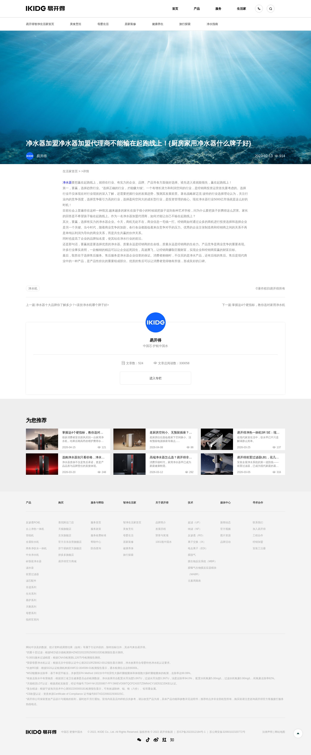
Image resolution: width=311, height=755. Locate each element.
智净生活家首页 (132, 522)
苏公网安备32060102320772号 (227, 731)
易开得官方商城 (67, 561)
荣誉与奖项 (162, 535)
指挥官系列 (32, 619)
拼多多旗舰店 (66, 554)
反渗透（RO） (196, 535)
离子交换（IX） (197, 541)
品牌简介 (161, 522)
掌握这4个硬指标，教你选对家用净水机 (258, 305)
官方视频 (225, 528)
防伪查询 (96, 548)
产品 (197, 8)
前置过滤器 (32, 574)
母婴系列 (31, 613)
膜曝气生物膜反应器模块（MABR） (202, 571)
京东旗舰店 (64, 535)
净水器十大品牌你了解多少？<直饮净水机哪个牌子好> (72, 305)
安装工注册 (259, 548)
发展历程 (161, 528)
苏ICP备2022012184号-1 (191, 731)
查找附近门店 (66, 522)
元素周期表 (194, 580)
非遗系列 (31, 587)
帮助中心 (96, 541)
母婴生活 (103, 24)
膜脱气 (192, 554)
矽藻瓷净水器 (33, 561)
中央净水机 (32, 554)
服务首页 (96, 522)
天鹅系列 (31, 606)
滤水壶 (30, 567)
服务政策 (96, 528)
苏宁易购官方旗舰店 (70, 548)
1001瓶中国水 (164, 541)
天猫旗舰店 (64, 528)
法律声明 (267, 731)
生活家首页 (70, 171)
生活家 (241, 8)
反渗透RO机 (33, 522)
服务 (218, 8)
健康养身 (128, 548)
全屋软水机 (32, 541)
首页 (175, 8)
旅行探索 (184, 24)
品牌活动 (225, 541)
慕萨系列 (31, 600)
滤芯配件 (31, 580)
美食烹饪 (75, 24)
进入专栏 (155, 378)
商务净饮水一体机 (36, 548)
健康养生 (157, 24)
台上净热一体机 (35, 528)
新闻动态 (225, 522)
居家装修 (130, 24)
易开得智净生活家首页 (40, 24)
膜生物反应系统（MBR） (202, 561)
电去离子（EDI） (198, 548)
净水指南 (212, 24)
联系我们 (258, 522)
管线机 (30, 535)
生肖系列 (31, 593)
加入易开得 (259, 528)
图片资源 (225, 535)
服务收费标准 (98, 535)
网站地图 (280, 731)
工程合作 (258, 535)
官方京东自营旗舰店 (70, 541)
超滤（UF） (195, 522)
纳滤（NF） (195, 528)
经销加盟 (258, 541)
